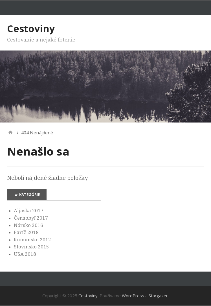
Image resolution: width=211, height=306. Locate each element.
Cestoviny (31, 28)
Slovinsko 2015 (31, 247)
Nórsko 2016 (28, 225)
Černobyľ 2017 (31, 218)
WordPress (133, 295)
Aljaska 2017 (28, 210)
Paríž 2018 (26, 232)
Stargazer (158, 295)
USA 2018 (25, 254)
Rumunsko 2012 (32, 239)
